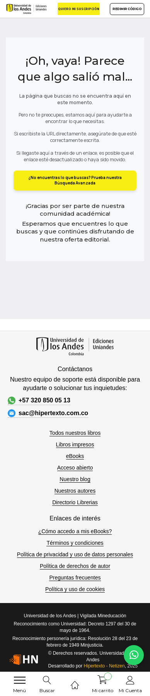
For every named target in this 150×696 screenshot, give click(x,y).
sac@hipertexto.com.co (48, 413)
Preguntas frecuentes (75, 577)
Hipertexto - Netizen (104, 666)
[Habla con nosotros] (134, 655)
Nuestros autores (75, 491)
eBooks (75, 456)
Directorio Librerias (74, 502)
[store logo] (26, 9)
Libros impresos (75, 444)
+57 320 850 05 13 (39, 400)
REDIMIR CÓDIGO (126, 9)
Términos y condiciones (74, 543)
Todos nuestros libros (75, 433)
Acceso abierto (75, 468)
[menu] (20, 680)
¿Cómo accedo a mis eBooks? (75, 531)
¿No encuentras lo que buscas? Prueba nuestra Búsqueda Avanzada (75, 180)
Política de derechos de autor (75, 566)
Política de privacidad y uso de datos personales (75, 554)
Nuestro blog (75, 479)
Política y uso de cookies (75, 589)
